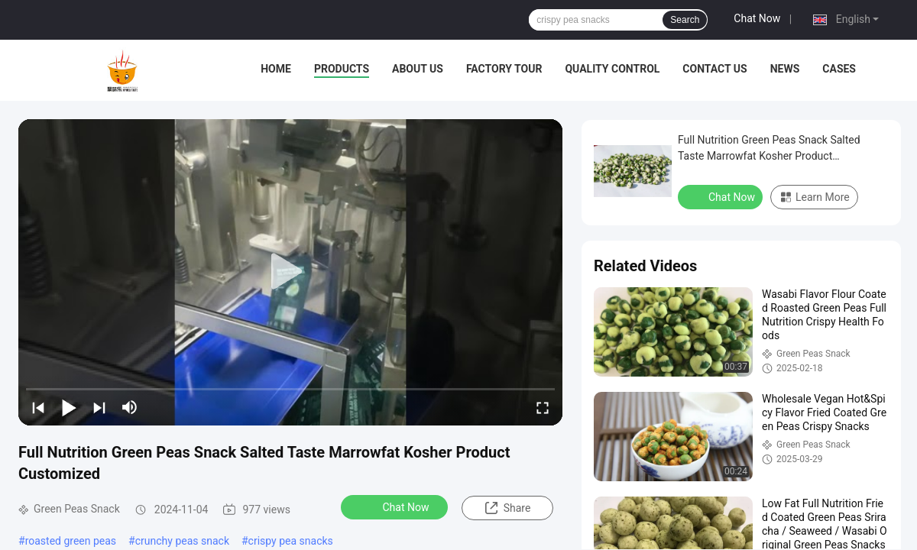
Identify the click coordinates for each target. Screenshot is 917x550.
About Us (417, 69)
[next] (99, 407)
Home (276, 69)
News (785, 69)
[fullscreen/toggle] (542, 407)
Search (684, 20)
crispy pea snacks (290, 541)
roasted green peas (70, 541)
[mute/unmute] (130, 407)
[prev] (38, 407)
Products (341, 69)
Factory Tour (504, 69)
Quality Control (612, 69)
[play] (290, 272)
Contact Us (714, 69)
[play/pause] (68, 407)
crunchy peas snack (182, 541)
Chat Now (757, 18)
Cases (839, 69)
